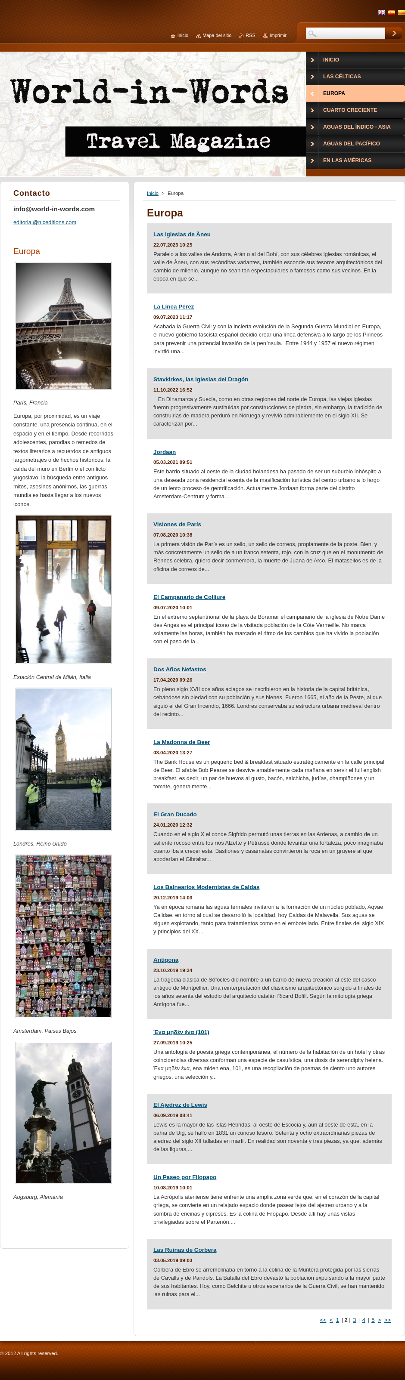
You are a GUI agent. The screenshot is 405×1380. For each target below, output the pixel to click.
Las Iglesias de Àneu (182, 234)
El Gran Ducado (175, 814)
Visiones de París (177, 524)
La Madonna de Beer (181, 742)
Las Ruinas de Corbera (184, 1250)
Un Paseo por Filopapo (184, 1177)
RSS (250, 35)
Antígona (165, 960)
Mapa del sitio (216, 35)
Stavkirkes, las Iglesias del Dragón (200, 379)
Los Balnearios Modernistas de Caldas (206, 887)
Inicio (153, 193)
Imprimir (278, 35)
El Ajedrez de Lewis (180, 1105)
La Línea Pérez (173, 306)
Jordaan (164, 452)
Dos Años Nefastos (179, 669)
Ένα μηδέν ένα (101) (181, 1032)
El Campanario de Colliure (189, 597)
